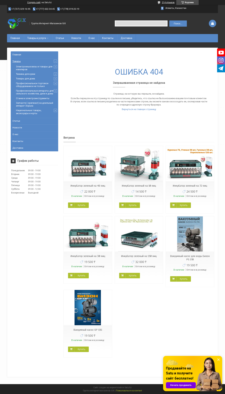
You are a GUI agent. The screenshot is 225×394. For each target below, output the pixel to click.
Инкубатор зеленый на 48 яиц (87, 185)
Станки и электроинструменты (32, 98)
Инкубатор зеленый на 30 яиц (87, 256)
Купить (81, 205)
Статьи (60, 38)
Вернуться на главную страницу (139, 109)
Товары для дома (25, 78)
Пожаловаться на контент (129, 390)
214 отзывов (168, 2)
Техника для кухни (25, 74)
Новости (76, 38)
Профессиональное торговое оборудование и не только (32, 84)
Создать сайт (34, 2)
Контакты (107, 38)
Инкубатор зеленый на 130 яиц (139, 256)
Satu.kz (128, 387)
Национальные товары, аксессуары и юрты (28, 111)
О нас (91, 38)
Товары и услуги (36, 38)
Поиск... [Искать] (178, 23)
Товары (16, 61)
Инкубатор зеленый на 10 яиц (139, 185)
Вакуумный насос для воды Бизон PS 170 (190, 258)
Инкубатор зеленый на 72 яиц (190, 185)
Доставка (126, 38)
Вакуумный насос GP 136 (87, 329)
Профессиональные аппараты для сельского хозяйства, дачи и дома (34, 92)
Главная (15, 38)
